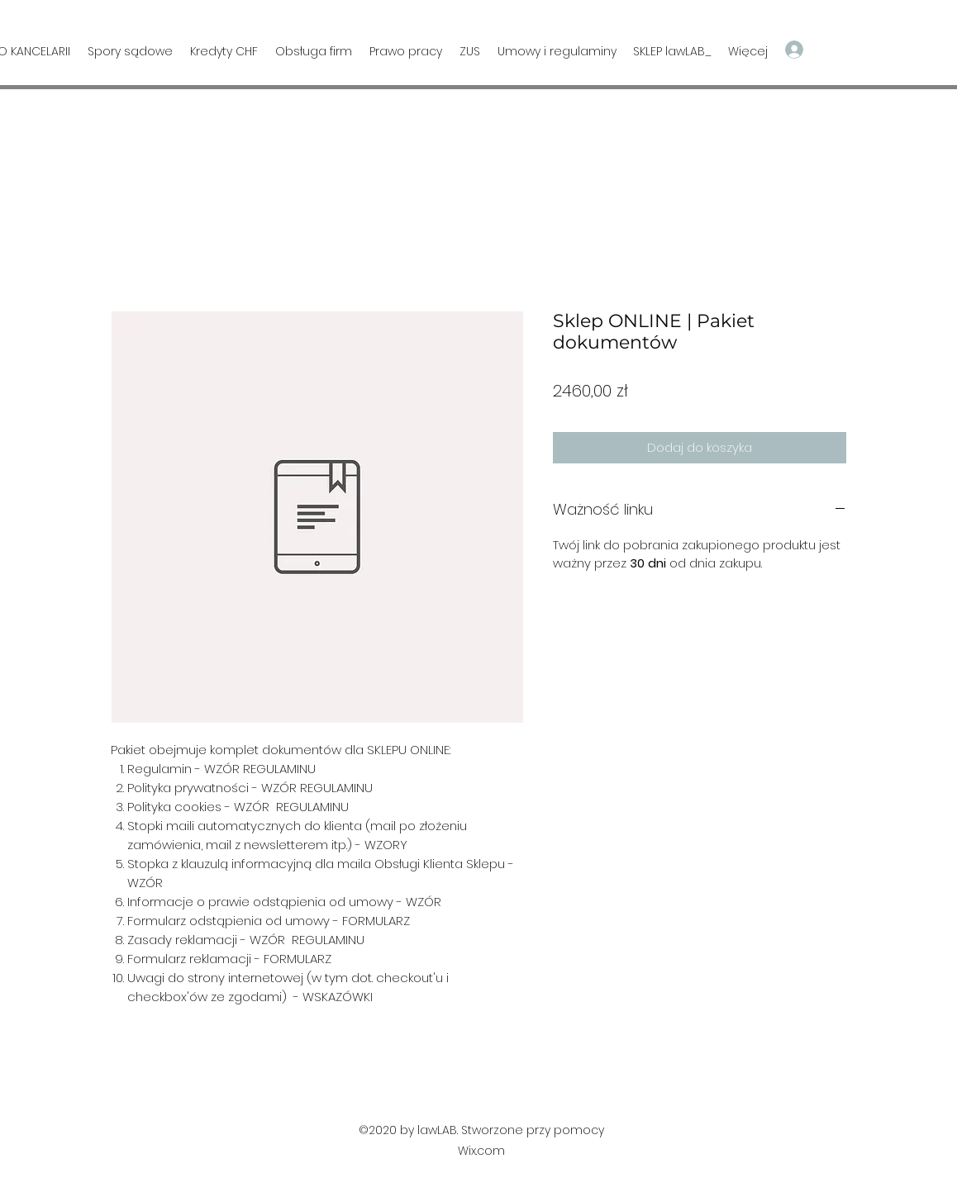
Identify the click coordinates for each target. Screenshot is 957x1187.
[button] (880, 49)
